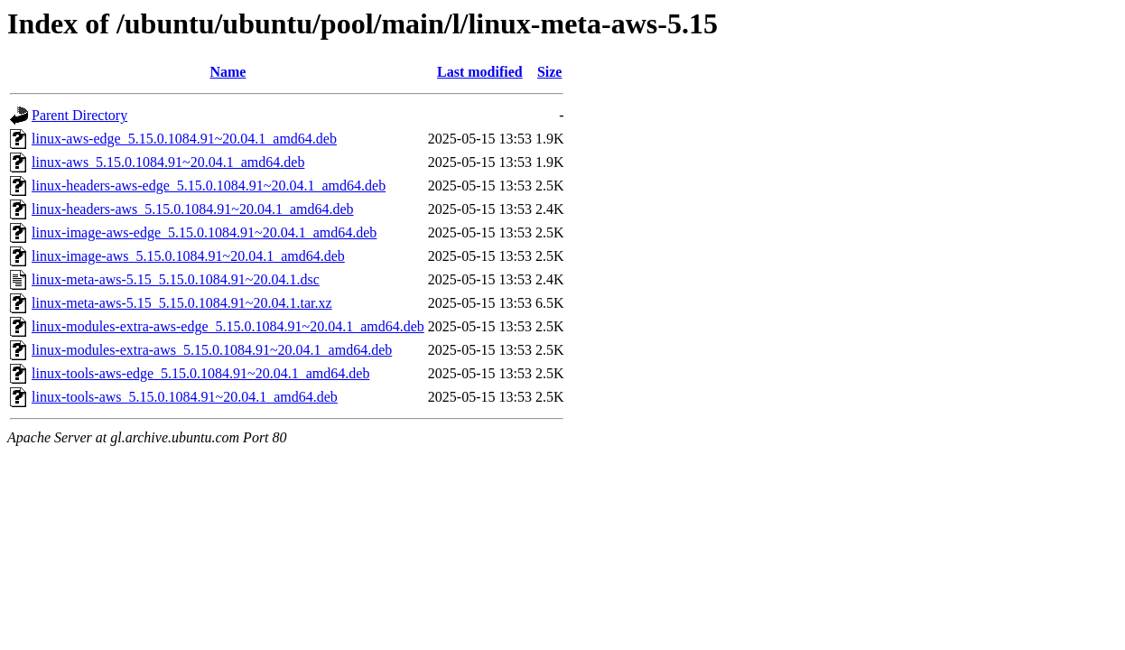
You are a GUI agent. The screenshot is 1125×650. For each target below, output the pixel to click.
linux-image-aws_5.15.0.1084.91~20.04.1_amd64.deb (188, 256)
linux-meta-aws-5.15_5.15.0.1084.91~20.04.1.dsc (176, 279)
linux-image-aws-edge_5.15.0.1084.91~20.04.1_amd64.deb (204, 232)
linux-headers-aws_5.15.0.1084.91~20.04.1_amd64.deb (193, 209)
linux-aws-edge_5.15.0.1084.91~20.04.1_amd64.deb (184, 138)
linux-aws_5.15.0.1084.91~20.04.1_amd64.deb (168, 162)
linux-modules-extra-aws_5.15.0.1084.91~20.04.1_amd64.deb (212, 350)
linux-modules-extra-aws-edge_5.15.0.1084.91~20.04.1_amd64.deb (228, 326)
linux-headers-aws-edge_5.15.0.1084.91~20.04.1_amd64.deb (209, 185)
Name (227, 71)
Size (549, 71)
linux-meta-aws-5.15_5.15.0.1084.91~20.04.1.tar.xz (182, 303)
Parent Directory (79, 115)
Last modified (480, 71)
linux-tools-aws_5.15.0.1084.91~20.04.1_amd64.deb (185, 396)
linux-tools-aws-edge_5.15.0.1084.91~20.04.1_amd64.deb (200, 373)
